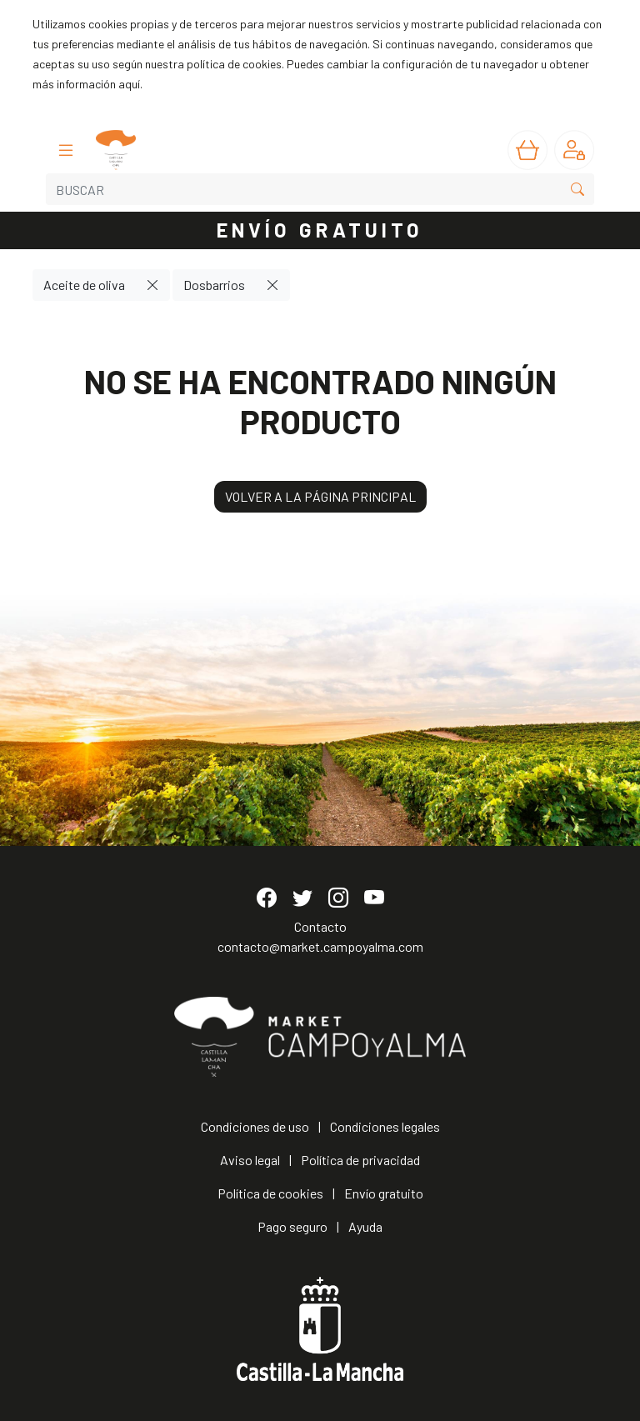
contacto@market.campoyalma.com (320, 946)
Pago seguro (293, 1226)
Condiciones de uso (255, 1126)
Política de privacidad (360, 1160)
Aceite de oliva (84, 285)
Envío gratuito (383, 1193)
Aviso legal (250, 1160)
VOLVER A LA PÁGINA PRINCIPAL (320, 496)
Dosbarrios (214, 285)
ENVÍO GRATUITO (320, 230)
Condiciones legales (385, 1126)
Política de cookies (270, 1193)
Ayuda (365, 1226)
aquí (129, 84)
